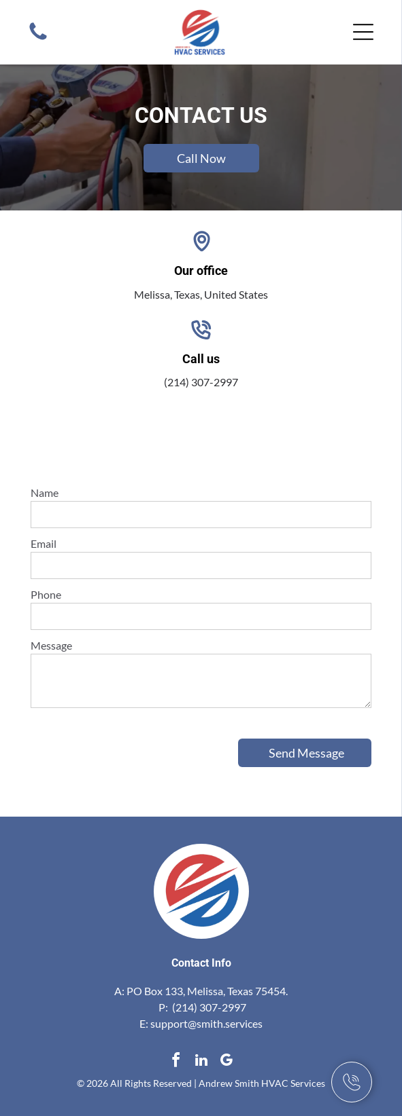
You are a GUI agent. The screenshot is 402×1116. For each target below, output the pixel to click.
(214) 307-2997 (201, 381)
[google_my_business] (226, 1062)
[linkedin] (201, 1062)
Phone (46, 594)
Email (43, 543)
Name (44, 492)
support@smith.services (206, 1023)
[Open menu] (363, 32)
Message (51, 645)
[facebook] (176, 1062)
